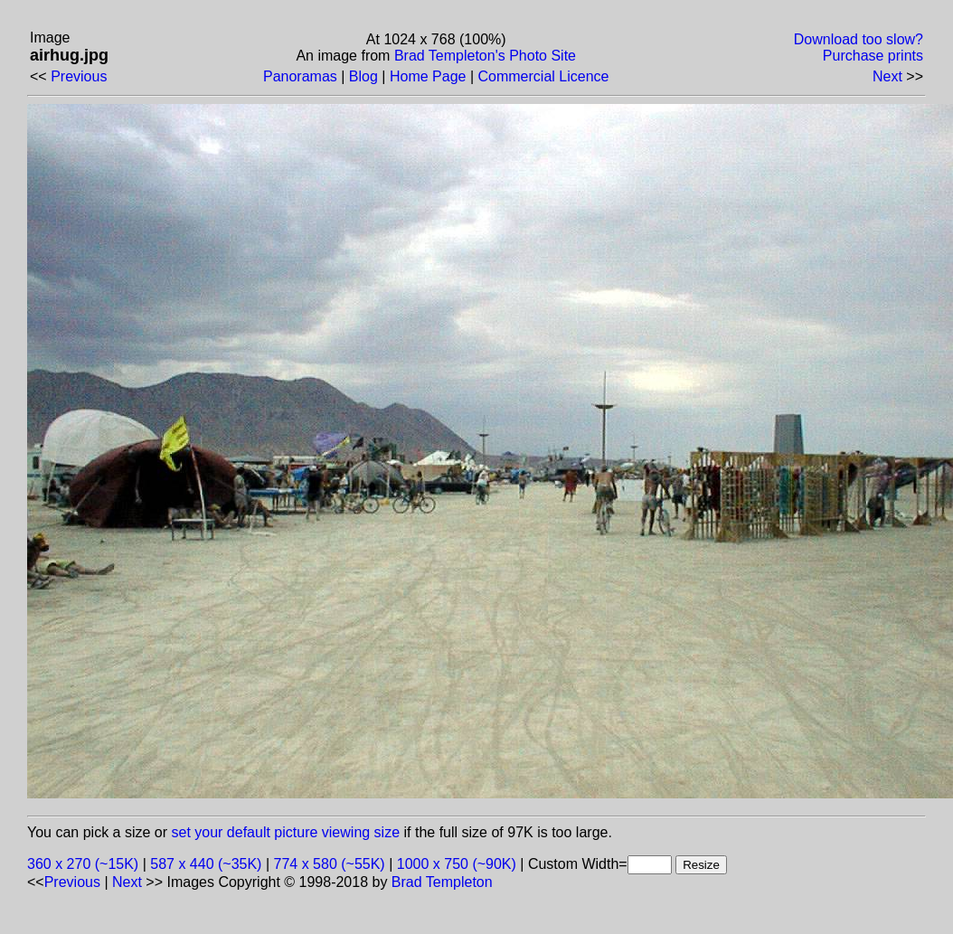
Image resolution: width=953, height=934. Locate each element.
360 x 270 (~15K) (82, 864)
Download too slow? (858, 39)
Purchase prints (873, 55)
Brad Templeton (442, 882)
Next (887, 76)
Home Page (428, 76)
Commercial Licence (543, 76)
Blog (363, 76)
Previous (79, 76)
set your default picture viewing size (286, 832)
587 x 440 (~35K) (205, 864)
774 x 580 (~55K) (329, 864)
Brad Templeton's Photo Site (485, 55)
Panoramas (300, 76)
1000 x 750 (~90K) (456, 864)
